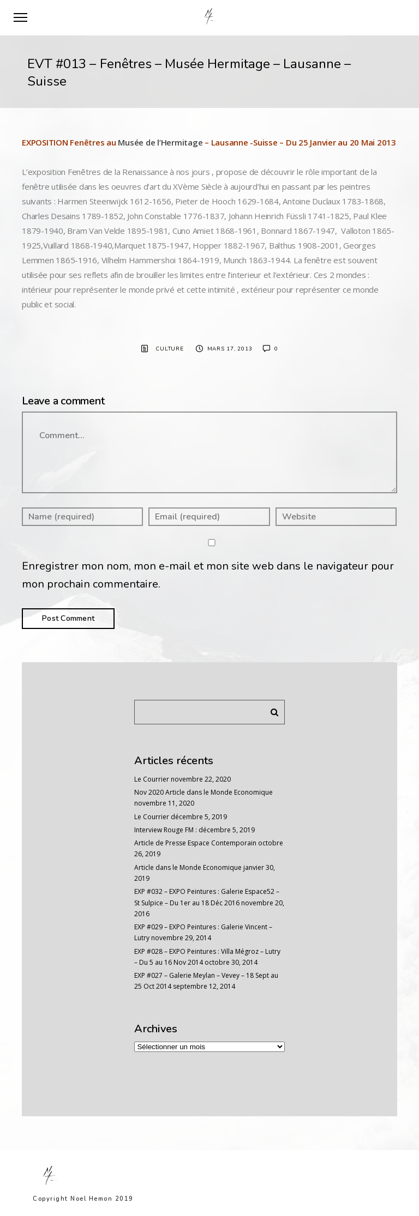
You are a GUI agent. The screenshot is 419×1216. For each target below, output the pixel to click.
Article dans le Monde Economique (188, 867)
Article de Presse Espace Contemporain (195, 843)
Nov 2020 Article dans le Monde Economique (203, 792)
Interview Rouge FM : (165, 829)
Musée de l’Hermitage (160, 142)
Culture (169, 349)
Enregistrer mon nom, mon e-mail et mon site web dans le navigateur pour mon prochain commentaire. (208, 575)
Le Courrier (151, 779)
